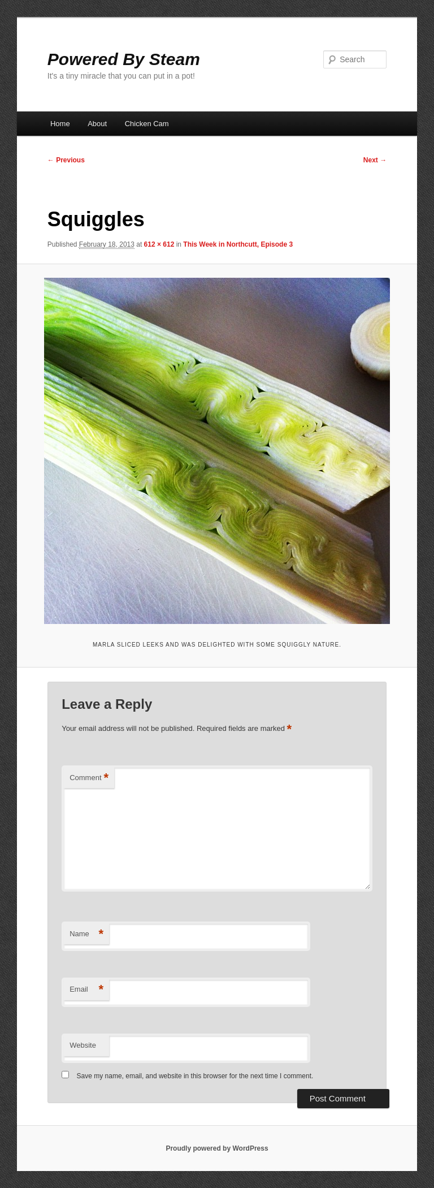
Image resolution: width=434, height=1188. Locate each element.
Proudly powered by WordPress (217, 1148)
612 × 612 (159, 244)
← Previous (66, 160)
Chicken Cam (147, 123)
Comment (89, 778)
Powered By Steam (123, 59)
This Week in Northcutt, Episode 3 (238, 244)
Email (86, 990)
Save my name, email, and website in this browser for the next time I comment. (195, 1076)
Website (83, 1045)
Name (86, 934)
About (97, 123)
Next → (375, 160)
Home (60, 123)
